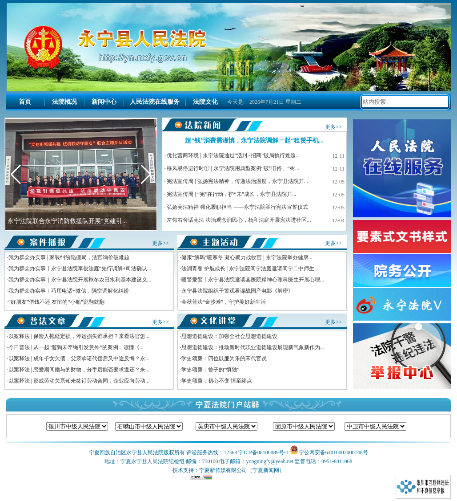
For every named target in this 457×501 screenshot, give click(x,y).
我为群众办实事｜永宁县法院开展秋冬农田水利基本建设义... (79, 280)
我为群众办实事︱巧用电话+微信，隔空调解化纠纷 (68, 291)
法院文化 (205, 101)
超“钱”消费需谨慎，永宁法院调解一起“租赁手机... (254, 140)
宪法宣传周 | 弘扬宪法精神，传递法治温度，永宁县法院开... (237, 181)
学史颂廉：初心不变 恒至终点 (216, 381)
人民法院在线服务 (155, 101)
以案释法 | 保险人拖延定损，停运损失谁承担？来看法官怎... (78, 336)
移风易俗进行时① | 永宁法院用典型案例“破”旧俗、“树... (233, 168)
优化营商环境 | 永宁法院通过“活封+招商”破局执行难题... (233, 155)
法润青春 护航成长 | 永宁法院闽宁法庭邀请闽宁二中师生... (249, 268)
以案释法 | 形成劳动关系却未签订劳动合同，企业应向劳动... (78, 381)
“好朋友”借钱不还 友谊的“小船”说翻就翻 (56, 302)
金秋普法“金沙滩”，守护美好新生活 (223, 302)
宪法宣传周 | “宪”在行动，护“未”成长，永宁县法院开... (231, 194)
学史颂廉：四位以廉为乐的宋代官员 (224, 358)
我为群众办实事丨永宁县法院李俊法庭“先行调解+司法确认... (79, 268)
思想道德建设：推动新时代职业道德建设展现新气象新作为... (252, 347)
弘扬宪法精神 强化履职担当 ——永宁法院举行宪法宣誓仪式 (237, 207)
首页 (25, 101)
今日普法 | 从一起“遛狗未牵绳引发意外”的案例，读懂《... (76, 347)
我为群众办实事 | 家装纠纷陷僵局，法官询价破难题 (68, 257)
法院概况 (64, 101)
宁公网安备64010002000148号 (333, 452)
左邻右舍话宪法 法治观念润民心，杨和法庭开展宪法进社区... (239, 220)
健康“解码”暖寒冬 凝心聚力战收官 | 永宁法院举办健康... (247, 257)
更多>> (333, 127)
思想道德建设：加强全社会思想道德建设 (229, 336)
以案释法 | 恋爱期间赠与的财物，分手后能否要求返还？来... (78, 370)
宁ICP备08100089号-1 (263, 452)
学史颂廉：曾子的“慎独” (210, 370)
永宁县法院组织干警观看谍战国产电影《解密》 (237, 291)
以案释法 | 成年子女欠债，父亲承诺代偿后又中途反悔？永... (78, 358)
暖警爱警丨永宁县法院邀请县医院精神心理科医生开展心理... (252, 280)
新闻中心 (104, 101)
